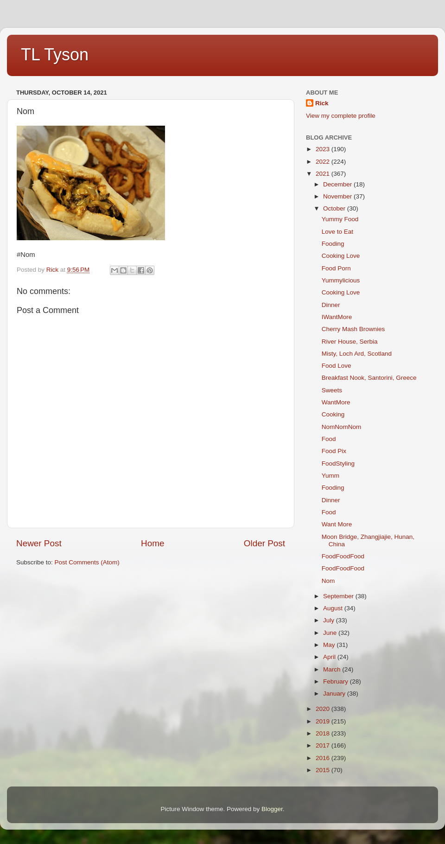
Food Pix (334, 451)
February (336, 681)
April (330, 656)
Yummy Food (340, 219)
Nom (328, 580)
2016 (323, 757)
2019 (323, 721)
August (333, 608)
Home (152, 543)
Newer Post (39, 543)
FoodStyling (338, 463)
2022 (323, 161)
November (338, 196)
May (330, 644)
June (330, 632)
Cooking (333, 414)
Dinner (331, 304)
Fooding (333, 243)
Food (329, 438)
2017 (323, 745)
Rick (322, 103)
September (339, 596)
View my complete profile (340, 115)
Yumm (330, 475)
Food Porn (336, 268)
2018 (323, 733)
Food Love (336, 365)
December (338, 184)
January (335, 693)
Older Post (264, 543)
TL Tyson (55, 54)
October (335, 208)
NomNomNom (342, 426)
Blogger (272, 809)
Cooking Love (341, 255)
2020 (323, 708)
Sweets (332, 390)
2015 (323, 770)
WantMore (336, 402)
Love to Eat (337, 231)
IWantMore (337, 316)
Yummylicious (341, 280)
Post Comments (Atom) (87, 562)
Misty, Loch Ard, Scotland (357, 353)
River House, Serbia (350, 341)
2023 (323, 149)
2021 (323, 173)
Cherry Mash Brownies (353, 329)
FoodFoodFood (343, 556)
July (329, 620)
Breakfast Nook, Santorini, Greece (369, 377)
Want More (337, 524)
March (332, 669)
